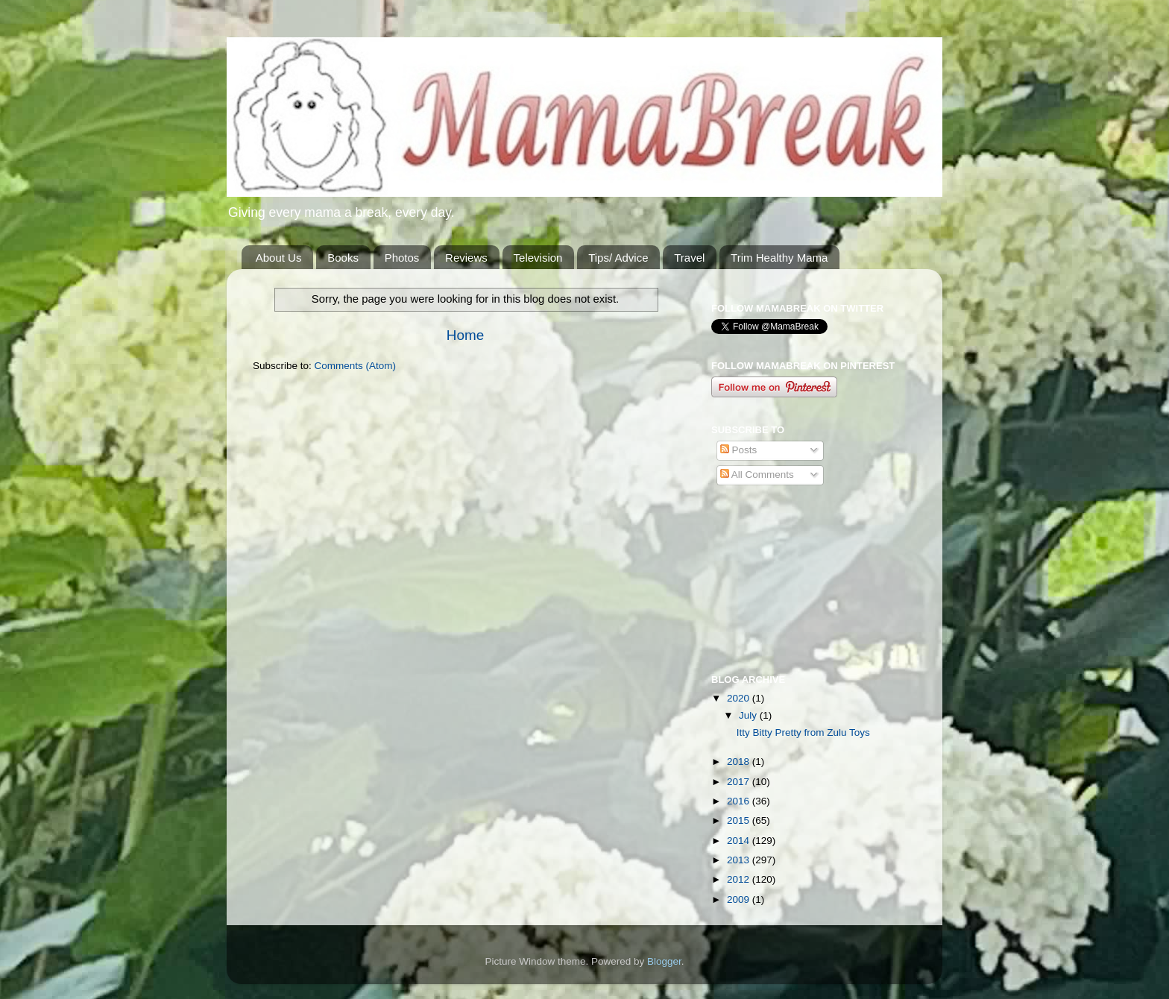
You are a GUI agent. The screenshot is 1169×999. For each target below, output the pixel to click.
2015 (739, 820)
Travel (689, 257)
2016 (739, 801)
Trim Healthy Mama (779, 257)
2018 (739, 761)
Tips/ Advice (618, 257)
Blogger (664, 961)
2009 (739, 899)
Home (465, 335)
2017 (739, 781)
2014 (739, 840)
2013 (739, 860)
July (749, 715)
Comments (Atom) (356, 365)
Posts (738, 450)
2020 (739, 698)
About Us (279, 257)
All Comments (757, 474)
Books (343, 257)
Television (538, 257)
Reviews (466, 257)
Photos (402, 257)
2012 (739, 879)
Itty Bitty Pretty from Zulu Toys (803, 732)
